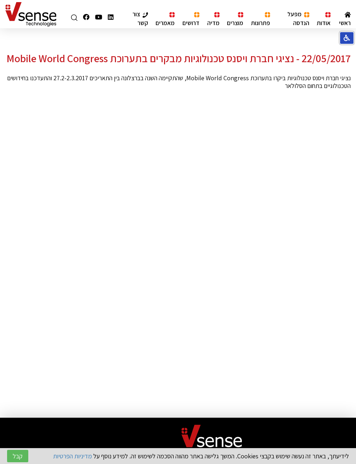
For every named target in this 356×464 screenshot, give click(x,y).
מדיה (213, 19)
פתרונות (260, 19)
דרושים (190, 19)
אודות (324, 19)
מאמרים (165, 19)
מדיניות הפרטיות (72, 456)
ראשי (345, 19)
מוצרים (235, 19)
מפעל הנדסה (298, 18)
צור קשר (140, 18)
